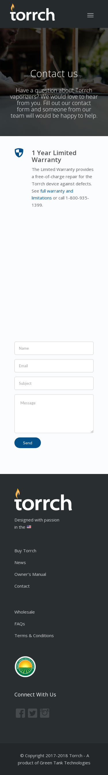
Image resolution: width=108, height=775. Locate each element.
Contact (22, 586)
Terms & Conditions (34, 635)
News (20, 562)
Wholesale (24, 612)
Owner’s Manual (30, 574)
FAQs (19, 624)
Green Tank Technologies (65, 763)
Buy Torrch (25, 550)
